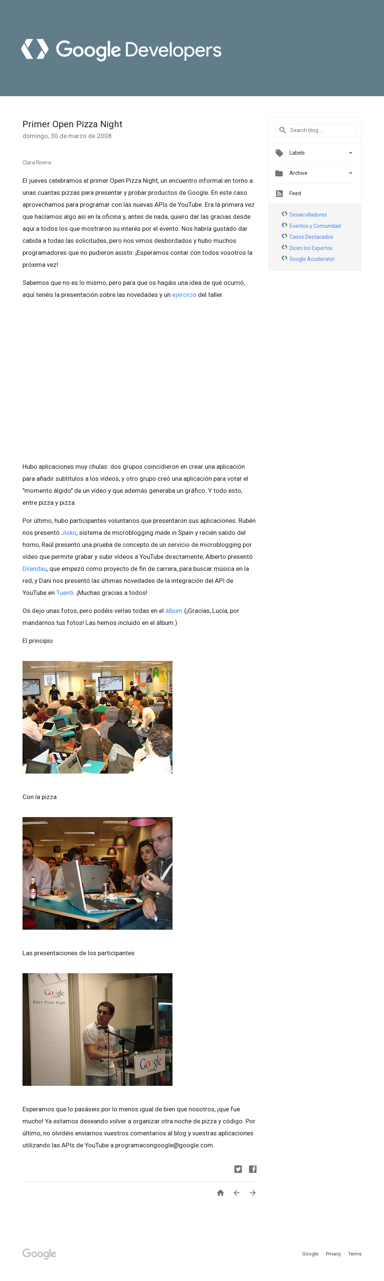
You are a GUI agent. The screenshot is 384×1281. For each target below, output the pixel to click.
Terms (355, 1254)
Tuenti (65, 592)
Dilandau (34, 568)
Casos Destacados (311, 237)
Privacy (334, 1254)
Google (311, 1254)
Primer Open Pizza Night (72, 124)
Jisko (68, 532)
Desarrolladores (308, 215)
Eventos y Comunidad (315, 226)
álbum (174, 610)
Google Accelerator (312, 259)
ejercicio (184, 294)
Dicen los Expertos (311, 248)
